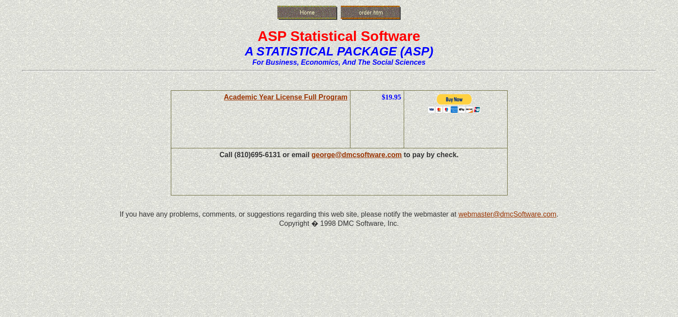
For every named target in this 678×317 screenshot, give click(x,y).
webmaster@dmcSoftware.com (507, 214)
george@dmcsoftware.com (357, 154)
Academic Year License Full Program (286, 97)
